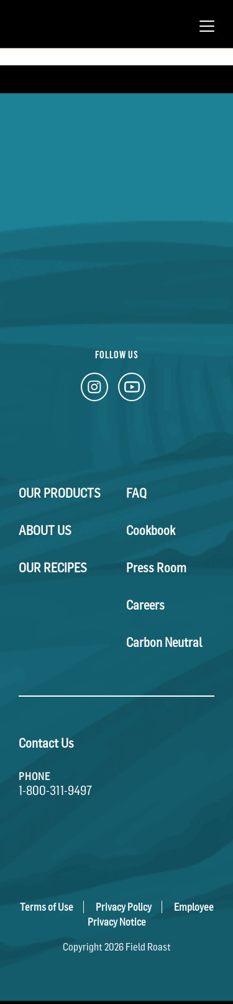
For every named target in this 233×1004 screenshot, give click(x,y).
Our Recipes (53, 567)
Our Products (60, 493)
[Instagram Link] (94, 390)
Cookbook (150, 530)
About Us (45, 530)
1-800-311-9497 (55, 790)
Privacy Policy (124, 907)
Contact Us (46, 743)
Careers (145, 605)
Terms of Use (46, 907)
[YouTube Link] (131, 390)
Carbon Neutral (164, 642)
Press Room (156, 567)
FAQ (136, 493)
